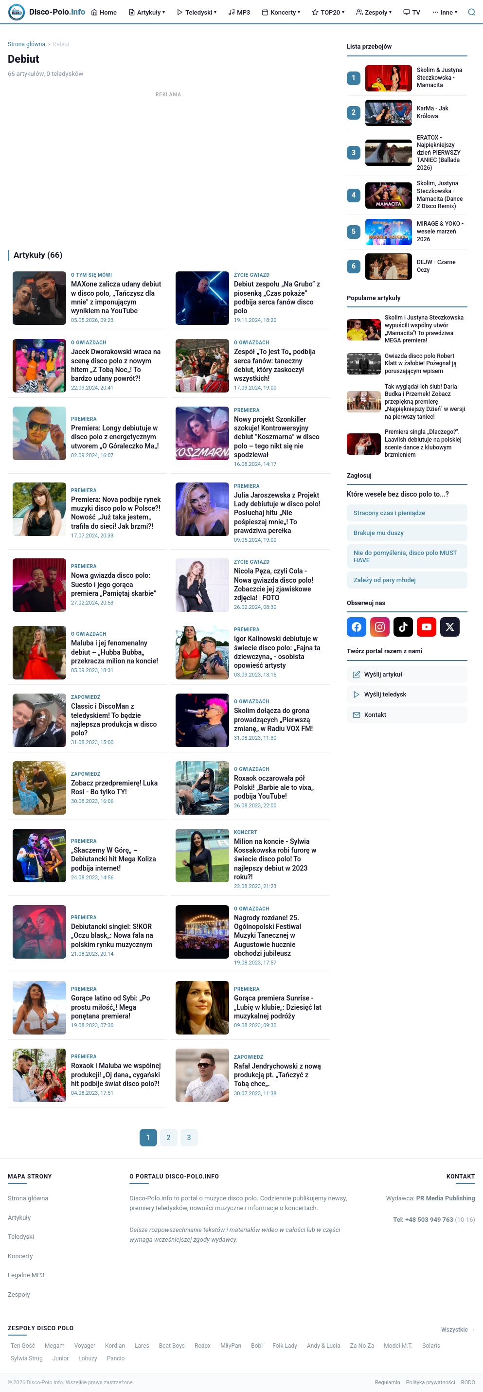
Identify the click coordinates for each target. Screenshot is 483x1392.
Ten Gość (23, 1345)
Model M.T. (398, 1345)
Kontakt (369, 715)
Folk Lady (284, 1345)
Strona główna (26, 44)
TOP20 (328, 12)
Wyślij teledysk (379, 694)
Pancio (116, 1358)
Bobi (257, 1345)
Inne (444, 12)
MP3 (239, 12)
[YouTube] (426, 627)
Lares (142, 1345)
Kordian (115, 1345)
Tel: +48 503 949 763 (434, 1219)
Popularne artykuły (374, 298)
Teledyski (196, 12)
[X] (450, 627)
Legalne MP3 (26, 1275)
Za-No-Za (362, 1345)
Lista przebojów (369, 46)
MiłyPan (230, 1345)
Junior (61, 1358)
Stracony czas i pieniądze (389, 513)
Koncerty (281, 12)
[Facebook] (356, 627)
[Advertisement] (168, 168)
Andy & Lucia (323, 1345)
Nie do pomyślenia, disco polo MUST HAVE (405, 556)
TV (411, 12)
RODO (468, 1382)
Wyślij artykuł (377, 674)
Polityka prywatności (430, 1382)
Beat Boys (172, 1345)
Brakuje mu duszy (379, 532)
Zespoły (374, 12)
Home (104, 12)
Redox (203, 1345)
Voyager (84, 1345)
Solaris (431, 1345)
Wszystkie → (458, 1329)
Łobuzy (87, 1358)
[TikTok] (403, 627)
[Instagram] (380, 627)
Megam (55, 1345)
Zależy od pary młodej (385, 580)
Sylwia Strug (27, 1358)
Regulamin (387, 1382)
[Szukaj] (472, 12)
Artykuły (146, 12)
